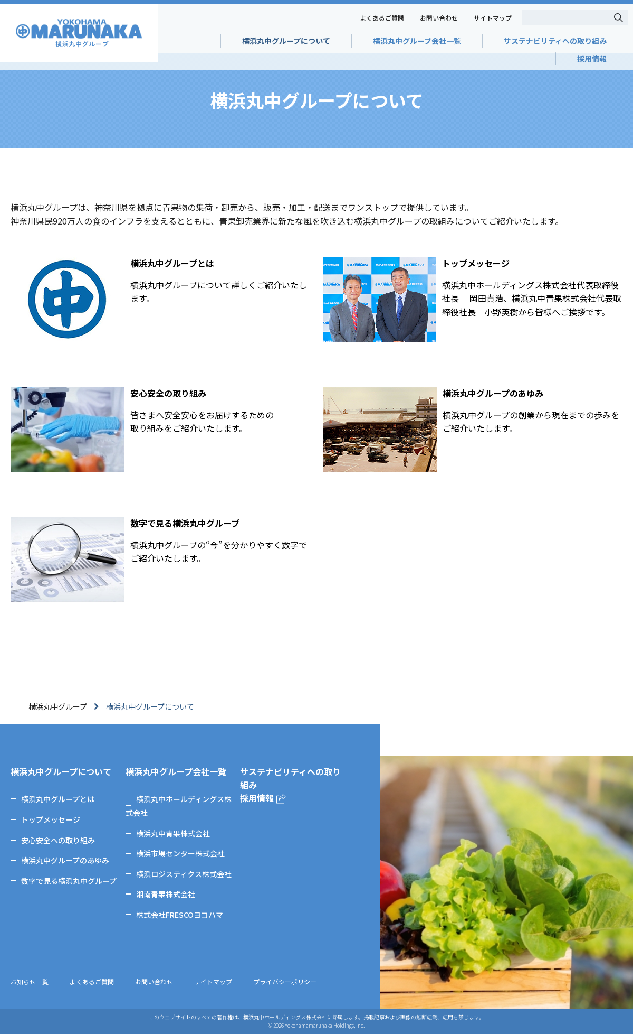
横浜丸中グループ (57, 706)
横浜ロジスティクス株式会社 (184, 874)
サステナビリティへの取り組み (555, 40)
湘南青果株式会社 (165, 894)
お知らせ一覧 (30, 981)
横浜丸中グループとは (57, 799)
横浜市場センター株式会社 (180, 853)
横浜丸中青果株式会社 (173, 833)
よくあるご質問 (382, 17)
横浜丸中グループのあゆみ (65, 860)
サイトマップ (493, 17)
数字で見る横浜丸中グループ (69, 880)
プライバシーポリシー (284, 981)
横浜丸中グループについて (286, 40)
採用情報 (592, 58)
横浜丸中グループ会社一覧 (417, 40)
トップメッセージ (50, 819)
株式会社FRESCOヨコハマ (179, 914)
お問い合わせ (439, 17)
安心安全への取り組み (58, 840)
